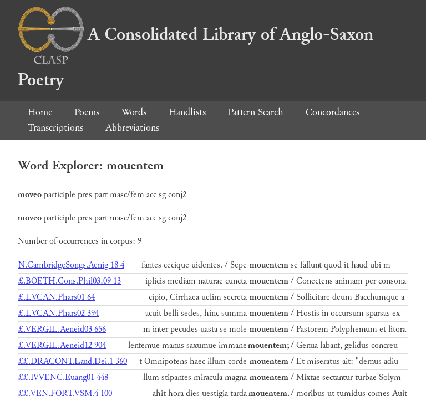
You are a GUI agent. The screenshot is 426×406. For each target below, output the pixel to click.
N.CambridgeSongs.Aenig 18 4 (71, 265)
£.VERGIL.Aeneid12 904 (62, 345)
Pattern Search (255, 112)
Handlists (187, 112)
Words (133, 112)
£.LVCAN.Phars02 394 (58, 313)
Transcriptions (55, 128)
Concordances (332, 112)
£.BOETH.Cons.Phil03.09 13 (69, 281)
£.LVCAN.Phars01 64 (56, 297)
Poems (86, 112)
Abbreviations (132, 128)
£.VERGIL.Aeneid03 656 (62, 329)
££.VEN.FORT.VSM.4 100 (65, 393)
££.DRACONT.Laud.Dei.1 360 (72, 361)
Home (40, 112)
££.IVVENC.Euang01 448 (63, 377)
